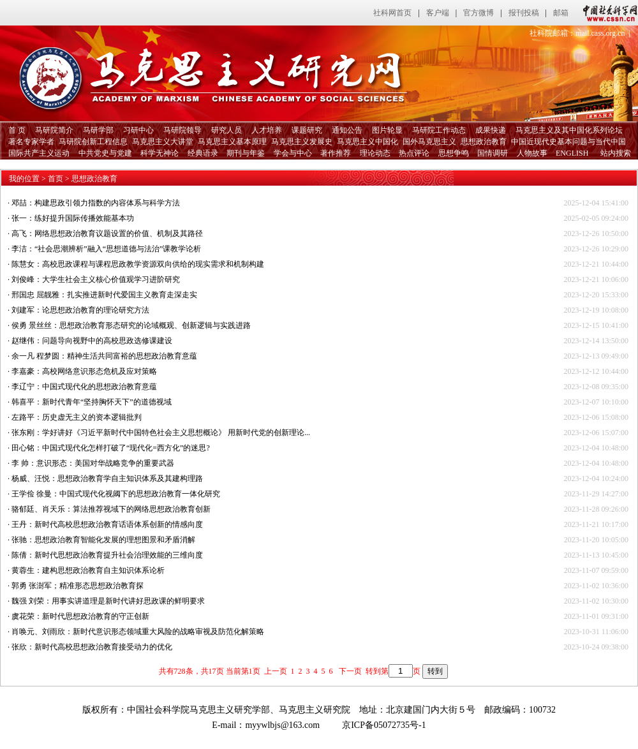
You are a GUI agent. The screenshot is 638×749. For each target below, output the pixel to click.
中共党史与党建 (105, 153)
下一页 (349, 671)
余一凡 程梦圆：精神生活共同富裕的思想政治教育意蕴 (104, 356)
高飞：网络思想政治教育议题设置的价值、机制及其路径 (107, 233)
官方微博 (478, 12)
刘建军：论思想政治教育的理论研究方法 (80, 310)
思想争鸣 (453, 153)
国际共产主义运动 (39, 153)
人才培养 (266, 130)
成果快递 (490, 130)
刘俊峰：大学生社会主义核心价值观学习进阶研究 (95, 279)
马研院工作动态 (439, 130)
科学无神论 (159, 153)
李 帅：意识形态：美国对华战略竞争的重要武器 (92, 463)
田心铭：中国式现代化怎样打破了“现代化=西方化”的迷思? (110, 447)
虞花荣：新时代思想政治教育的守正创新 (80, 616)
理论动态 (375, 153)
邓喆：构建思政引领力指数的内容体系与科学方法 (95, 202)
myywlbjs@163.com (282, 725)
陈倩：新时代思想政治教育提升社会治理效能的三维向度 (107, 555)
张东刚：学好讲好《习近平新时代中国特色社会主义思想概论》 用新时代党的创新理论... (160, 432)
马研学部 (98, 130)
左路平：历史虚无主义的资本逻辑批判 (76, 417)
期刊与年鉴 (245, 153)
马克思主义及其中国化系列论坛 (569, 130)
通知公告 (347, 130)
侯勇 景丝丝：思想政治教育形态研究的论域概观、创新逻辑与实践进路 (131, 325)
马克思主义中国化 (367, 141)
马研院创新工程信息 (93, 141)
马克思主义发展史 (301, 141)
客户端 (437, 12)
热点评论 (414, 153)
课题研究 (307, 130)
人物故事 (532, 153)
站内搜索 (615, 153)
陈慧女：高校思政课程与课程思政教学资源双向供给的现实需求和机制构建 (137, 264)
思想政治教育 (484, 141)
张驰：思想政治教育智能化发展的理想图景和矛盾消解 (103, 539)
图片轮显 (387, 130)
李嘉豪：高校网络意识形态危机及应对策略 (84, 371)
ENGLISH (572, 153)
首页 (55, 178)
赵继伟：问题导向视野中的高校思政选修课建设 (91, 340)
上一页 (275, 671)
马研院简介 (54, 130)
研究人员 (226, 130)
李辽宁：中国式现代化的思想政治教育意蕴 (84, 386)
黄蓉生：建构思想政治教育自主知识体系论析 (88, 570)
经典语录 (203, 153)
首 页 (17, 130)
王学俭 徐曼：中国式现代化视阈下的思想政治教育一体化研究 (115, 493)
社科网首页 (392, 12)
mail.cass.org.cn (600, 33)
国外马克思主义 (429, 141)
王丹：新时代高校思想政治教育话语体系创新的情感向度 (107, 524)
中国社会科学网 (607, 13)
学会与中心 (293, 153)
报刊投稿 (523, 12)
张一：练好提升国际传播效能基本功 (72, 218)
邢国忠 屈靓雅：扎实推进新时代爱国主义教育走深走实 (104, 294)
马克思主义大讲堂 (162, 141)
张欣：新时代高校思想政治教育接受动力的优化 (91, 646)
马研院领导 (182, 130)
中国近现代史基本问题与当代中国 (568, 141)
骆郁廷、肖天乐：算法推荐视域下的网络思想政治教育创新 (111, 509)
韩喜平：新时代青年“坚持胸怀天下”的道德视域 (91, 401)
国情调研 (492, 153)
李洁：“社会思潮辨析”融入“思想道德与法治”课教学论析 (106, 248)
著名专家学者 (31, 141)
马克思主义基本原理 (232, 141)
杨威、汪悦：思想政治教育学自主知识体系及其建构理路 (107, 478)
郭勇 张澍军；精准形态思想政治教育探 (77, 585)
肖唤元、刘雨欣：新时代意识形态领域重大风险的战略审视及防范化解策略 (137, 631)
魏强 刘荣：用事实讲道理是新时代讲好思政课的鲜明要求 (108, 601)
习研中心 (138, 130)
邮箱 (560, 12)
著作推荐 (335, 153)
